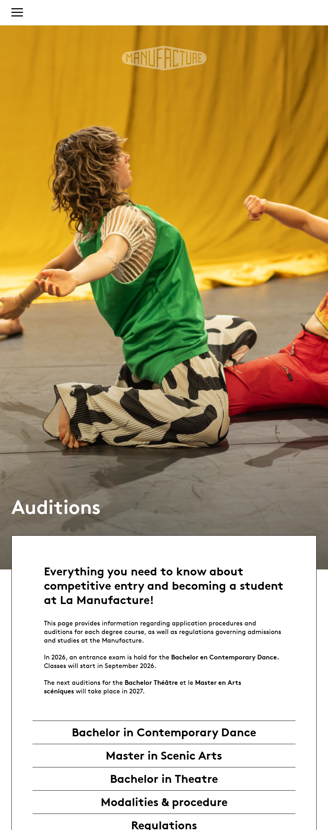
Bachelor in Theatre (164, 779)
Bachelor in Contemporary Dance (164, 732)
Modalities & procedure (164, 802)
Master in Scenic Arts (164, 755)
